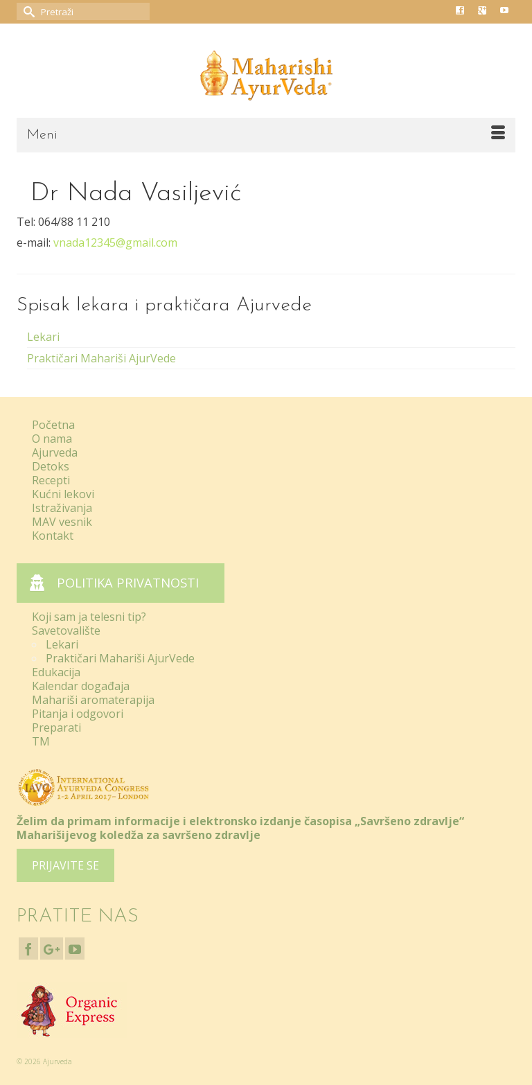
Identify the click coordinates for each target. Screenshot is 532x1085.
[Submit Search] (27, 11)
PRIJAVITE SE (65, 865)
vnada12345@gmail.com (115, 242)
